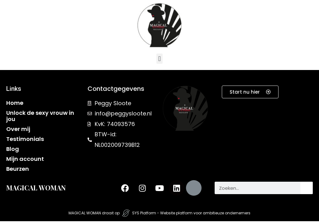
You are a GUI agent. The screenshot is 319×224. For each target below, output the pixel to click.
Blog (12, 149)
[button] (159, 59)
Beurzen (17, 169)
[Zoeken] (306, 188)
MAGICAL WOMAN (36, 187)
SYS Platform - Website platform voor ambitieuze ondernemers (191, 213)
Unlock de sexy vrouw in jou (40, 116)
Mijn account (25, 159)
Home (14, 103)
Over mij (18, 129)
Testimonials (25, 139)
